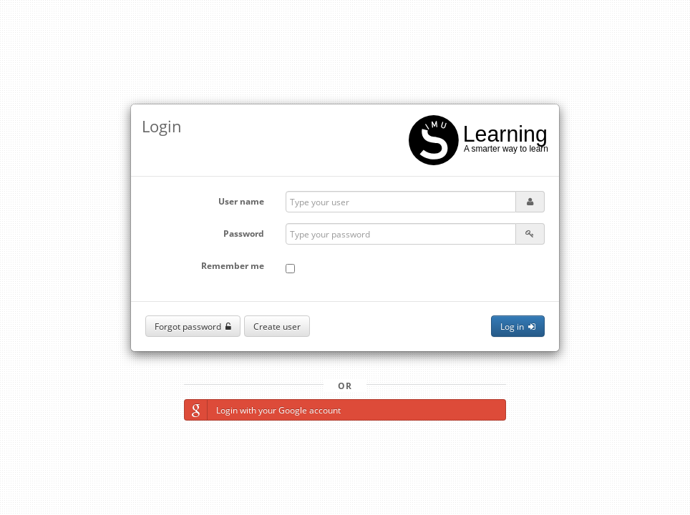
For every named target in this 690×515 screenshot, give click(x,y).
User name (241, 201)
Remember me (232, 266)
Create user (277, 326)
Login (162, 126)
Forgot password (193, 326)
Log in (517, 326)
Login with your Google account (263, 410)
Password (243, 233)
